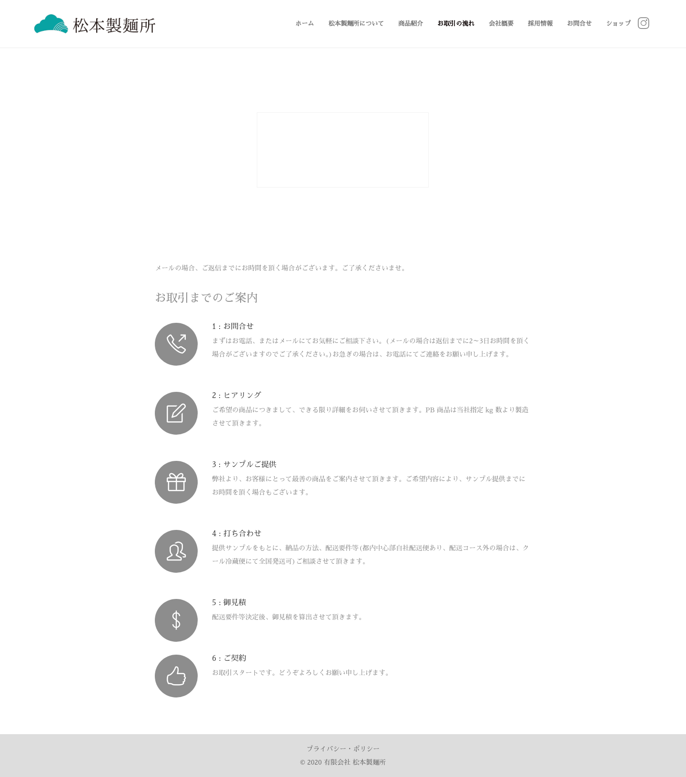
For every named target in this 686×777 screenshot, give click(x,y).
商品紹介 (410, 23)
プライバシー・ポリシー (343, 749)
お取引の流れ (455, 23)
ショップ (618, 23)
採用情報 (540, 23)
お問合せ (579, 23)
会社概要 (501, 23)
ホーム (304, 23)
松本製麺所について (356, 23)
